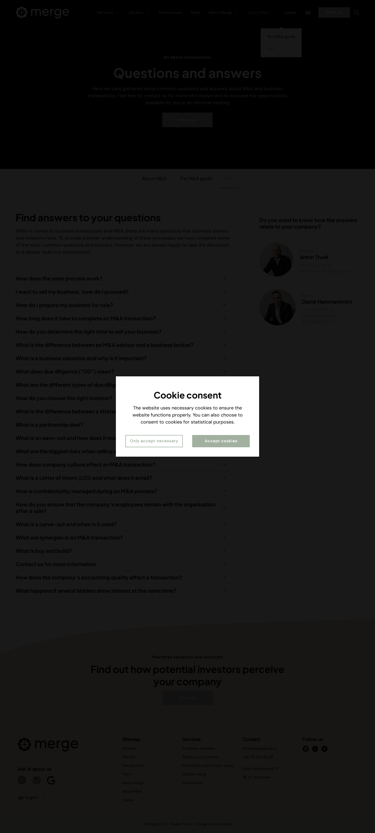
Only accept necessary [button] (154, 441)
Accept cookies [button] (221, 441)
